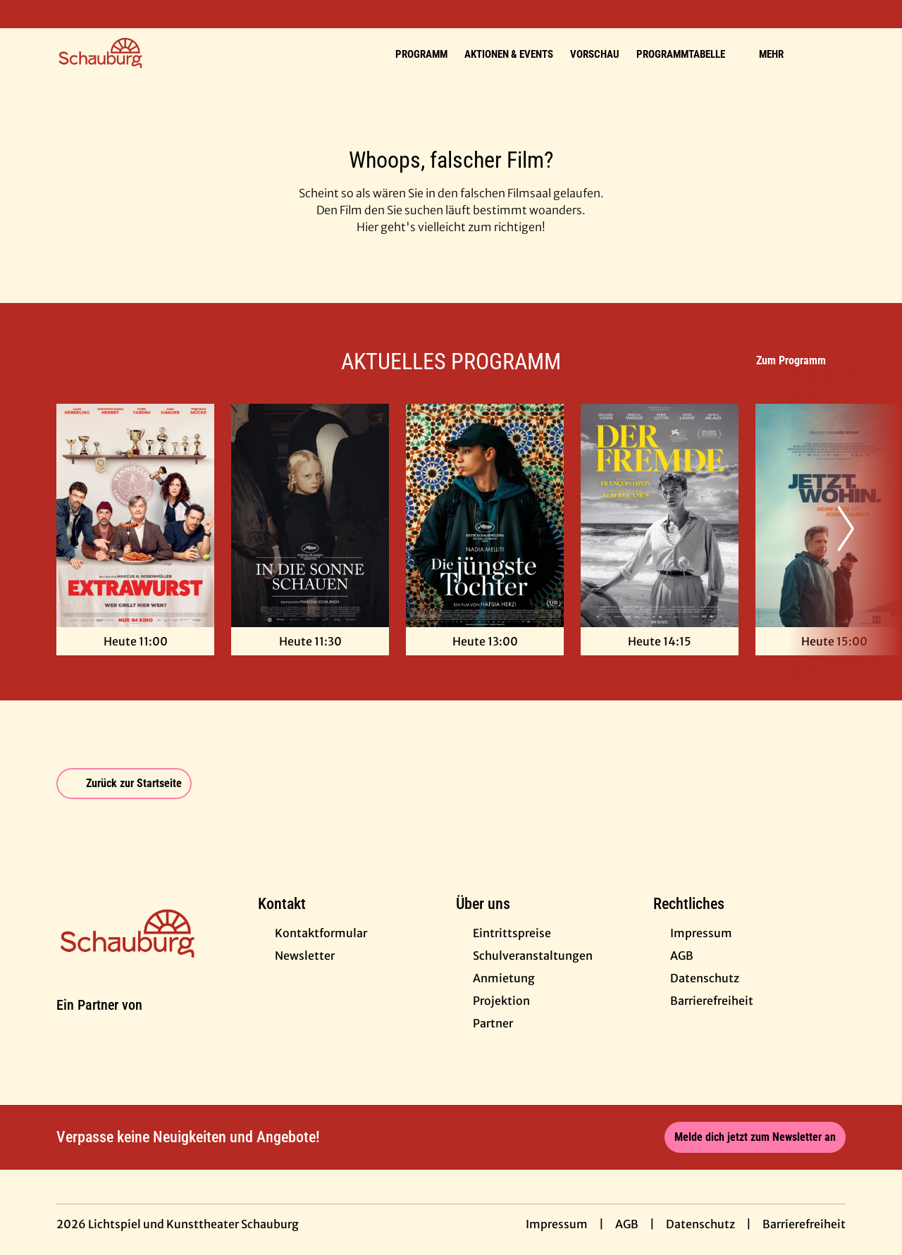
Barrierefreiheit (804, 1224)
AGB (626, 1224)
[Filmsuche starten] (831, 53)
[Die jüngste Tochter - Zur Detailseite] (485, 515)
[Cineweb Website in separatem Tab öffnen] (99, 1021)
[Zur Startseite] (155, 53)
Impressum (557, 1224)
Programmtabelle (689, 54)
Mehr (780, 54)
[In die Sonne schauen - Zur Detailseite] (310, 515)
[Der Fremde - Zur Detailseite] (660, 515)
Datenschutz (700, 1224)
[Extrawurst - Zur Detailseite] (135, 515)
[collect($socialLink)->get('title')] (25, 14)
